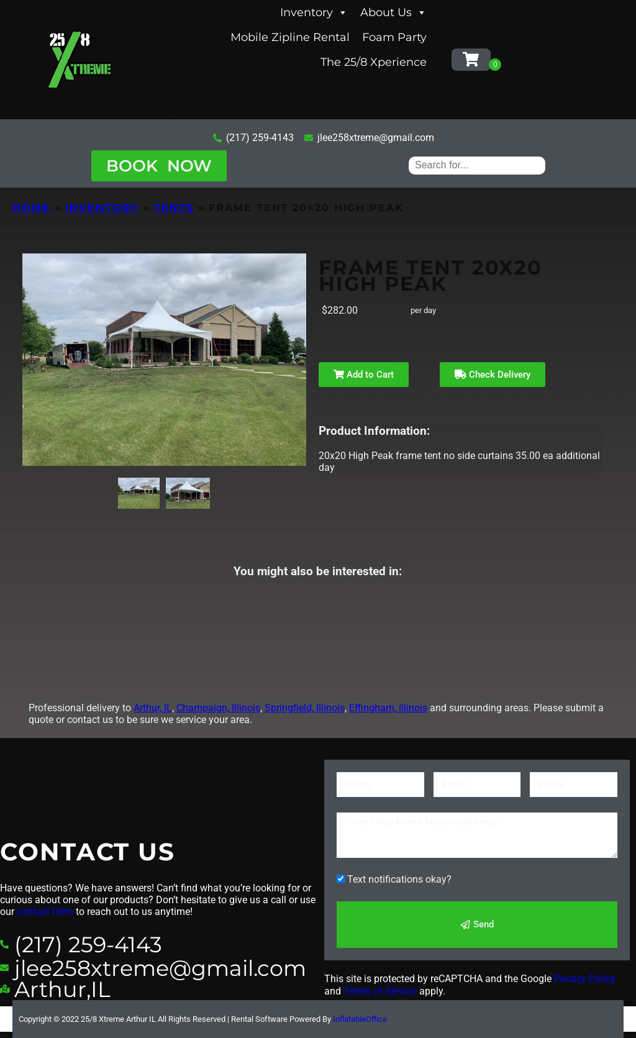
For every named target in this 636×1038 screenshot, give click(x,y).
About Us (393, 12)
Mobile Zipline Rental (290, 37)
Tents (174, 208)
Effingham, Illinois (388, 708)
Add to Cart (364, 374)
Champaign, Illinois (218, 708)
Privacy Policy (585, 979)
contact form (45, 911)
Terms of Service (380, 991)
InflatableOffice (360, 1019)
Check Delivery (492, 374)
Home (31, 208)
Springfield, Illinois (305, 708)
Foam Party (394, 37)
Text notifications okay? (399, 879)
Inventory (314, 12)
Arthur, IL (153, 708)
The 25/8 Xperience (373, 62)
